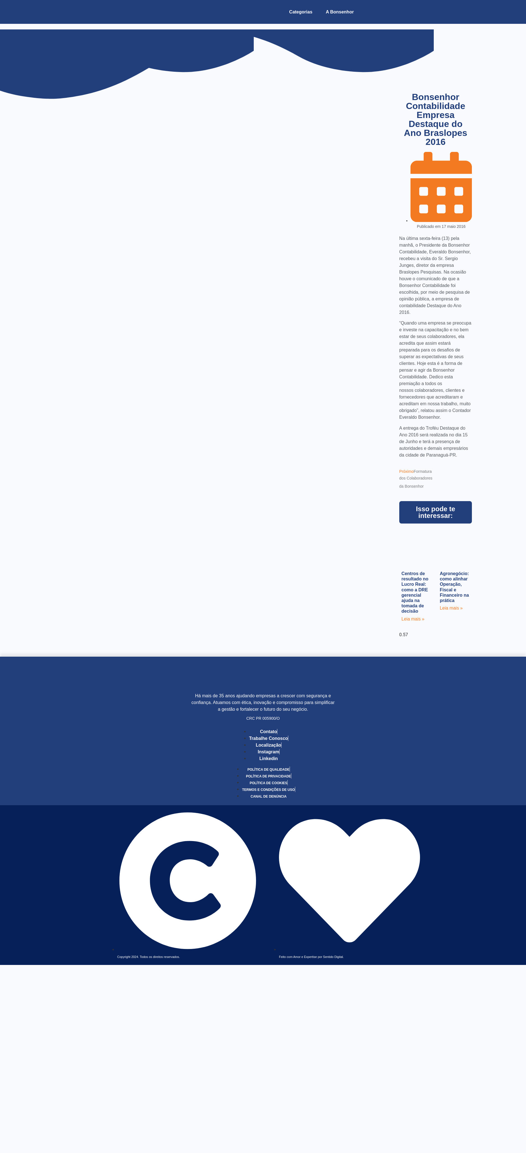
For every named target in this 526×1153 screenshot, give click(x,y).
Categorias (300, 12)
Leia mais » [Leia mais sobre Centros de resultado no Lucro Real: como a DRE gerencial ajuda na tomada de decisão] (413, 619)
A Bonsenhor (340, 12)
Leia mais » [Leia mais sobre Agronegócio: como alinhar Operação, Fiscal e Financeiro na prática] (451, 608)
